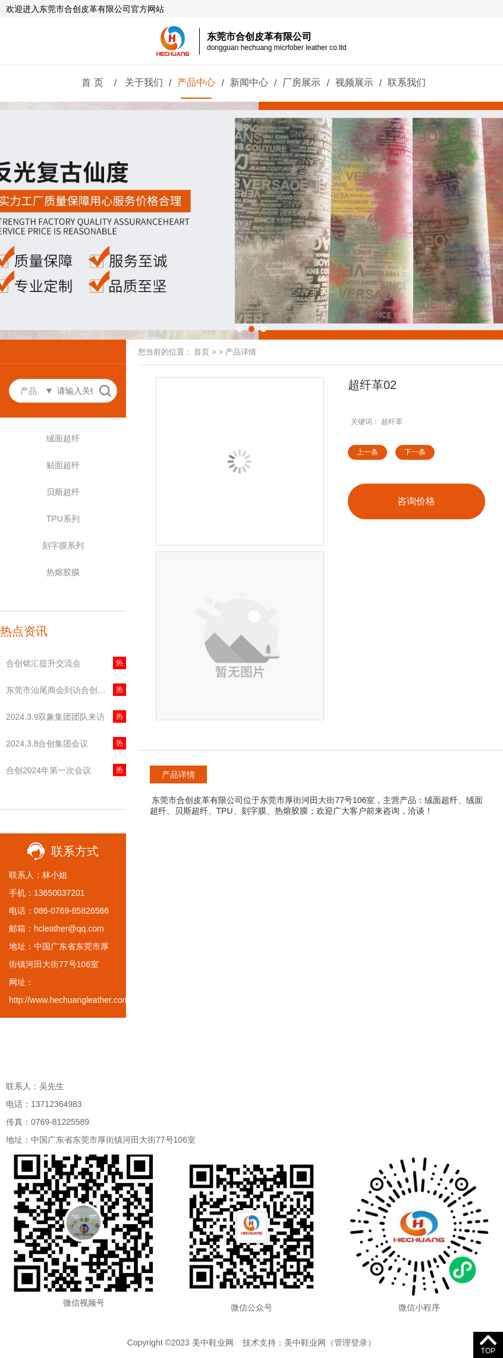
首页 (201, 351)
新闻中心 (249, 82)
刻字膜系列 (63, 545)
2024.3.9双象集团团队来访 (55, 717)
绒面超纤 (63, 438)
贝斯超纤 (63, 492)
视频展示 (354, 82)
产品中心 (196, 82)
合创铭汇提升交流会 (43, 663)
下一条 (415, 452)
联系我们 (407, 82)
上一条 (367, 452)
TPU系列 (63, 518)
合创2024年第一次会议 (48, 770)
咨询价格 (416, 501)
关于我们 (144, 82)
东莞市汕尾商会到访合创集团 (60, 690)
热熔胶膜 (63, 572)
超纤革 (392, 422)
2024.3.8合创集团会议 (47, 743)
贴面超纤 (63, 465)
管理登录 (350, 1342)
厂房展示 (301, 82)
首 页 (92, 82)
